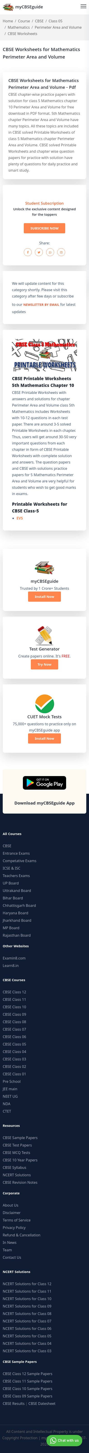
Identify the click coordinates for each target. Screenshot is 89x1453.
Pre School (12, 1081)
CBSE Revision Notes (20, 1182)
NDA (6, 1103)
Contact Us (12, 1257)
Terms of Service (17, 1220)
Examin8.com (14, 958)
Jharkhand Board (17, 920)
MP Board (11, 927)
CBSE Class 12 (14, 992)
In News (10, 1242)
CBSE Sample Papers (20, 1137)
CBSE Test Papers (17, 1145)
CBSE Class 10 (14, 1006)
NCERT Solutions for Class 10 (27, 1298)
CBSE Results (13, 1403)
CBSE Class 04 (14, 1051)
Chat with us (64, 1440)
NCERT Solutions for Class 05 (27, 1336)
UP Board (11, 883)
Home (8, 21)
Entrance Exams (16, 853)
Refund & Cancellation (22, 1235)
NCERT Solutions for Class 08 (27, 1313)
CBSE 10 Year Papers (20, 1160)
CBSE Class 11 (14, 999)
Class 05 (56, 21)
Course (24, 21)
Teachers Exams (16, 875)
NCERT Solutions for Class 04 (27, 1343)
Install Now (44, 596)
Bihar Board (13, 898)
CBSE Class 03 (14, 1059)
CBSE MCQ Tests (16, 1152)
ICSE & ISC (11, 868)
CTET (7, 1111)
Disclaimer (12, 1212)
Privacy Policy (14, 1227)
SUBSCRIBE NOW (45, 228)
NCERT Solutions (17, 1174)
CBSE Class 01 (14, 1074)
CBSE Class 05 (14, 1044)
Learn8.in (11, 965)
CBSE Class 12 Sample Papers (27, 1373)
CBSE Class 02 (14, 1066)
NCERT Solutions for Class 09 (27, 1306)
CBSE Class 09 (14, 1014)
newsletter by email (41, 305)
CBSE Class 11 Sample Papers (27, 1381)
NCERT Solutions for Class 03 (27, 1350)
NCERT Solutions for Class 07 (27, 1321)
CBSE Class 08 (14, 1021)
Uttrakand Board (17, 890)
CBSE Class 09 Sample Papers (27, 1396)
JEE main (10, 1088)
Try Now (44, 664)
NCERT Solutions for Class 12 (27, 1283)
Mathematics (19, 27)
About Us (10, 1205)
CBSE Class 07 (14, 1029)
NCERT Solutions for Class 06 (27, 1328)
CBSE (39, 21)
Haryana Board (15, 912)
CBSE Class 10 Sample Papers (27, 1388)
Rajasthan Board (17, 935)
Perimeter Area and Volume (58, 27)
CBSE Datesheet (42, 1403)
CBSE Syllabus (14, 1167)
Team (7, 1249)
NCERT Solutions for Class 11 (27, 1291)
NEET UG (10, 1096)
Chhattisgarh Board (19, 905)
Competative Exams (19, 860)
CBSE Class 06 (14, 1036)
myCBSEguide (23, 7)
